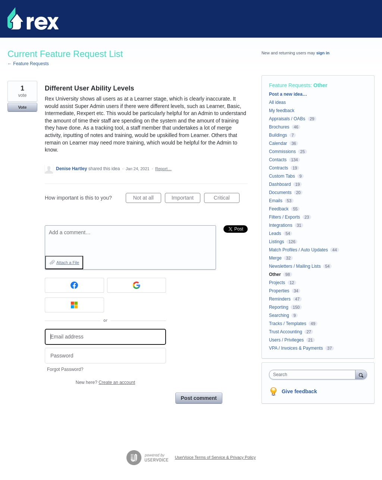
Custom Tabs (282, 176)
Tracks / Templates (287, 323)
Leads (275, 233)
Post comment (199, 398)
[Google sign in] (136, 285)
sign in (322, 53)
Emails (275, 200)
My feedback (281, 110)
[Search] (361, 374)
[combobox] (314, 374)
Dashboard (280, 184)
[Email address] (105, 337)
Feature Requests (289, 85)
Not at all (147, 199)
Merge (275, 258)
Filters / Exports (284, 217)
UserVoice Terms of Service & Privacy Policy (215, 457)
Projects (277, 282)
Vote (22, 107)
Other (320, 85)
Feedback (279, 209)
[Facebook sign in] (74, 285)
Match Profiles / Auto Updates (298, 249)
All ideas (277, 102)
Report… (163, 168)
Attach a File (67, 262)
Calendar (278, 143)
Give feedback (299, 391)
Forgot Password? (65, 369)
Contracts (278, 168)
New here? (105, 382)
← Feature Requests (28, 63)
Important (186, 199)
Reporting (278, 307)
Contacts (277, 159)
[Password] (105, 356)
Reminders (280, 299)
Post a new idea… (288, 94)
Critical (226, 199)
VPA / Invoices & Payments (296, 348)
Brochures (279, 127)
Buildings (278, 135)
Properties (279, 290)
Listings (276, 241)
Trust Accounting (285, 331)
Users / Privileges (286, 340)
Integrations (280, 225)
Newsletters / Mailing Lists (295, 266)
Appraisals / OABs (287, 118)
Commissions (282, 151)
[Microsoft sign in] (74, 305)
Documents (280, 192)
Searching (279, 315)
